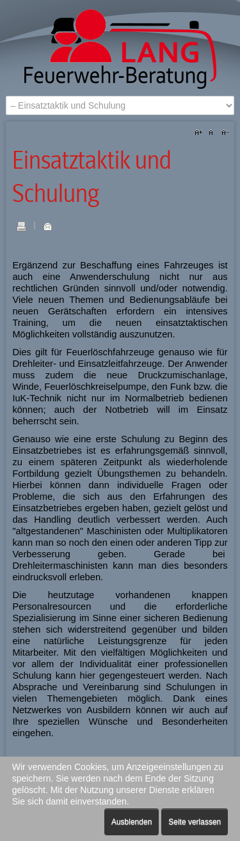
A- (223, 133)
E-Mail (47, 226)
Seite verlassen (194, 821)
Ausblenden (131, 821)
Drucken (21, 226)
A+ (200, 133)
